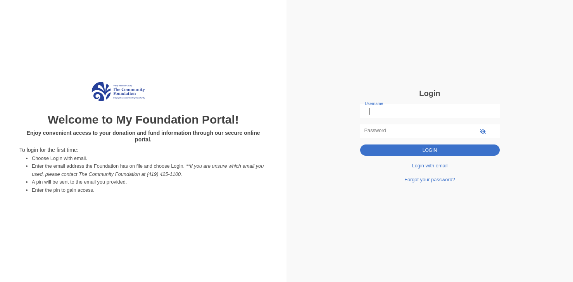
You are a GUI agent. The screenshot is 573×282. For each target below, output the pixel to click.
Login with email (430, 166)
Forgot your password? (429, 179)
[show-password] (483, 131)
